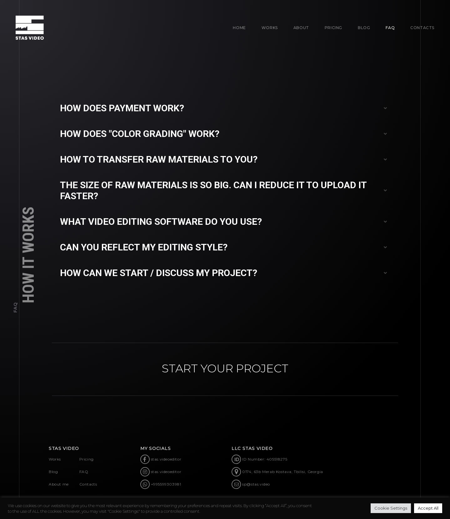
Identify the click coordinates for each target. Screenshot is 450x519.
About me (59, 484)
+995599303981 (160, 484)
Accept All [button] (428, 508)
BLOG (364, 27)
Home (239, 27)
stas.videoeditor (161, 459)
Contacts (88, 484)
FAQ (390, 27)
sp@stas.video (251, 484)
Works (270, 27)
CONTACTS (422, 27)
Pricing (333, 27)
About (301, 27)
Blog (53, 471)
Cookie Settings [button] (390, 508)
